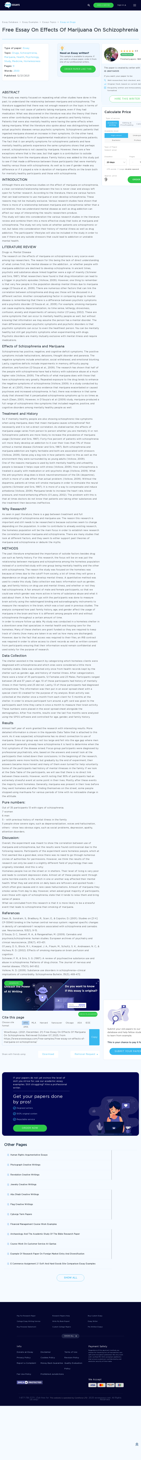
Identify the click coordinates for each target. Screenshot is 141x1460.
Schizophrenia (28, 53)
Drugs (15, 53)
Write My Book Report (63, 1244)
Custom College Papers (63, 1249)
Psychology (32, 57)
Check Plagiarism (88, 996)
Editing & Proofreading (126, 124)
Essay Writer (94, 1244)
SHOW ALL (69, 1259)
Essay (26, 48)
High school (116, 135)
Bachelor (116, 140)
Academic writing (112, 124)
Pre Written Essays (97, 1249)
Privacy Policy (24, 1280)
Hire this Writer (127, 99)
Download (48, 1054)
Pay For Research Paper (28, 1238)
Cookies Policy (48, 1280)
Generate (14, 998)
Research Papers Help (63, 1238)
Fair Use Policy (24, 1297)
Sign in (121, 5)
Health (20, 57)
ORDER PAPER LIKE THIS (78, 69)
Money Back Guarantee (52, 1286)
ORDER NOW (30, 1128)
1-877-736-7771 (27, 1321)
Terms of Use (70, 1275)
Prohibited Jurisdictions (52, 1297)
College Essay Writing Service (31, 1244)
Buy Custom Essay (97, 1238)
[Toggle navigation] (135, 5)
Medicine (17, 61)
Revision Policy (71, 1280)
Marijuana (9, 57)
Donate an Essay (25, 1275)
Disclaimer (46, 1275)
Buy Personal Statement (28, 1249)
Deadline (108, 156)
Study (7, 61)
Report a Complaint (26, 1286)
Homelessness (32, 61)
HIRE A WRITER (103, 5)
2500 (16, 71)
